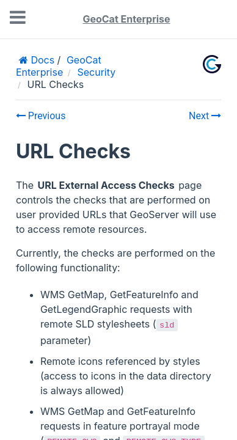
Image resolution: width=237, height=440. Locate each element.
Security (96, 72)
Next (205, 116)
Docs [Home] (41, 60)
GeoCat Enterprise (126, 19)
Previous (41, 116)
